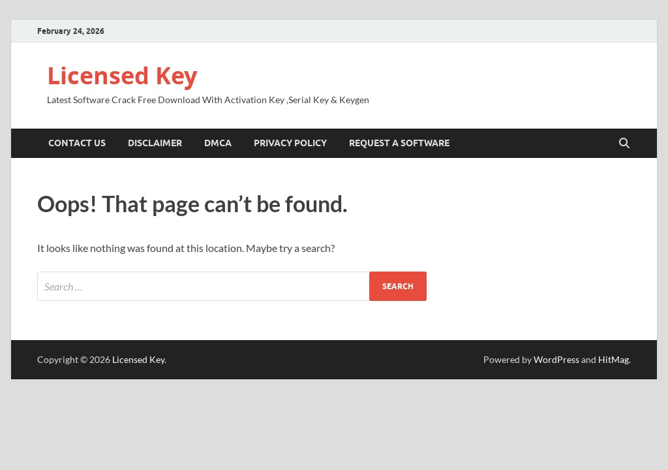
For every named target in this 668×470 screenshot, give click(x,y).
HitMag (613, 359)
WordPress (556, 359)
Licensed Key (122, 75)
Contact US (77, 143)
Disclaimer (155, 143)
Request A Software (399, 143)
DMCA (218, 143)
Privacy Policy (290, 143)
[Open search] (624, 144)
